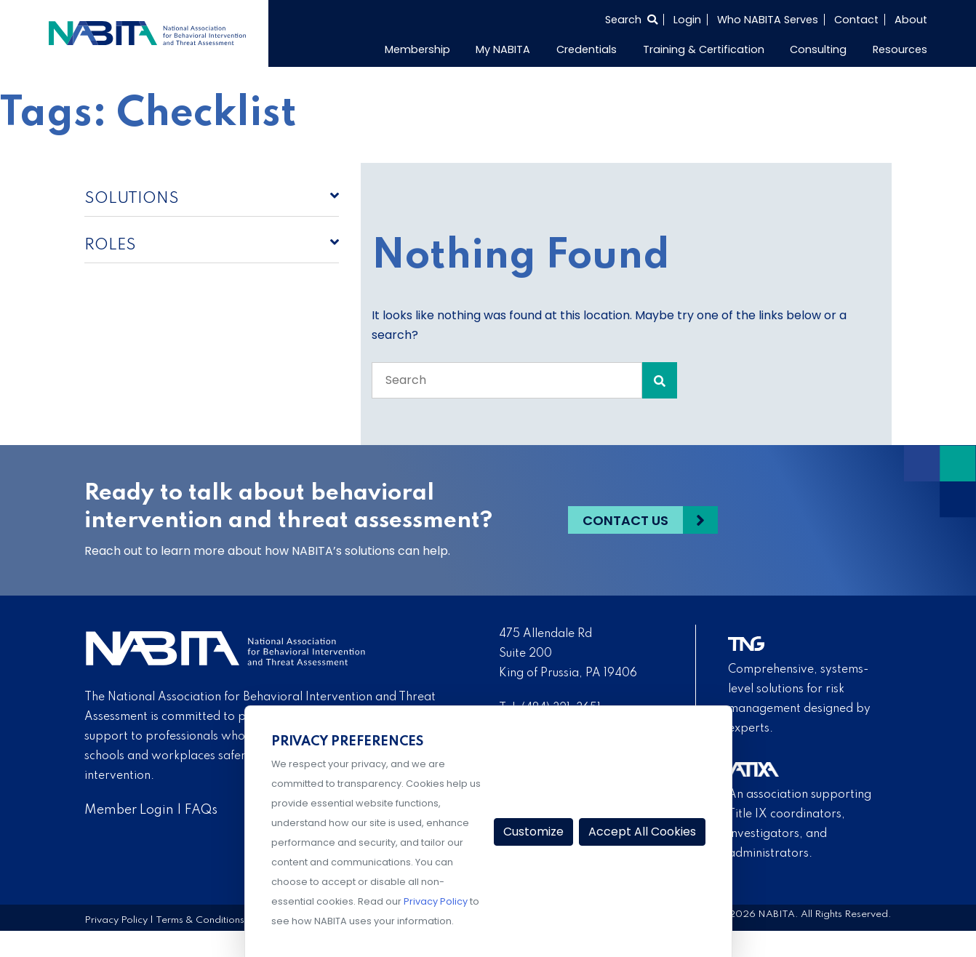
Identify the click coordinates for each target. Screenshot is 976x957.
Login (687, 19)
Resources (900, 49)
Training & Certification (703, 49)
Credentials (586, 49)
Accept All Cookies (642, 831)
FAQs (201, 810)
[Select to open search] (631, 19)
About (911, 19)
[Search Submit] (659, 380)
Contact (856, 19)
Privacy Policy (116, 920)
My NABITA (503, 49)
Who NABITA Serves (767, 19)
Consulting (818, 49)
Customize (533, 831)
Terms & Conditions (200, 920)
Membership (417, 49)
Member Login (129, 810)
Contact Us (625, 520)
